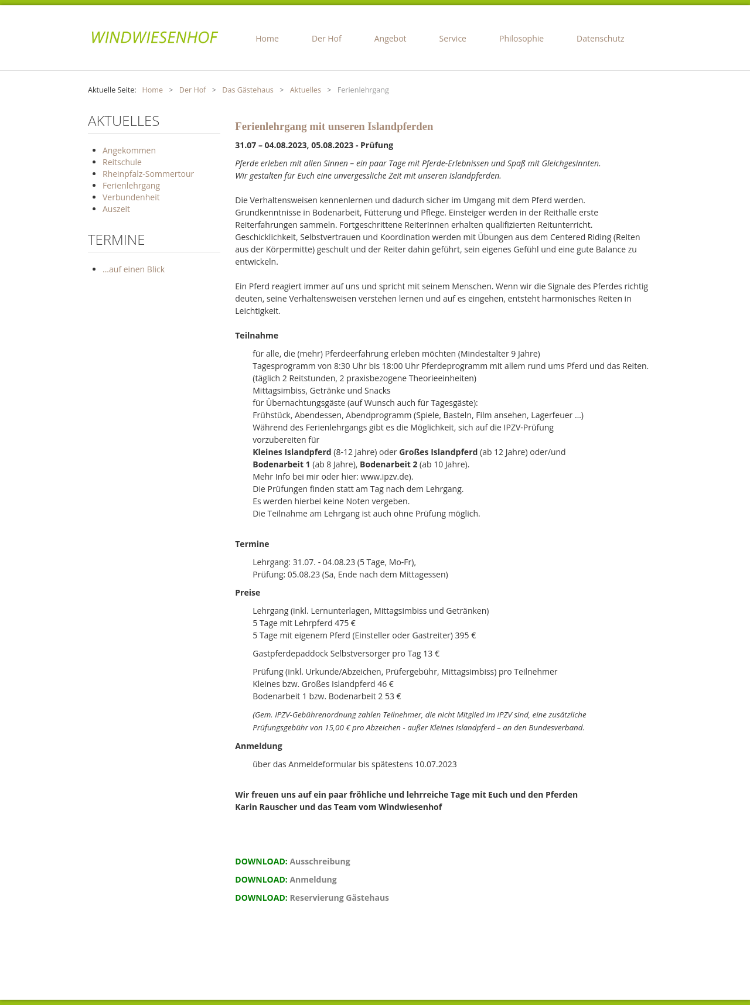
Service (452, 38)
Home (267, 38)
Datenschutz (600, 38)
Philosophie (521, 38)
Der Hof (327, 38)
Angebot (390, 38)
